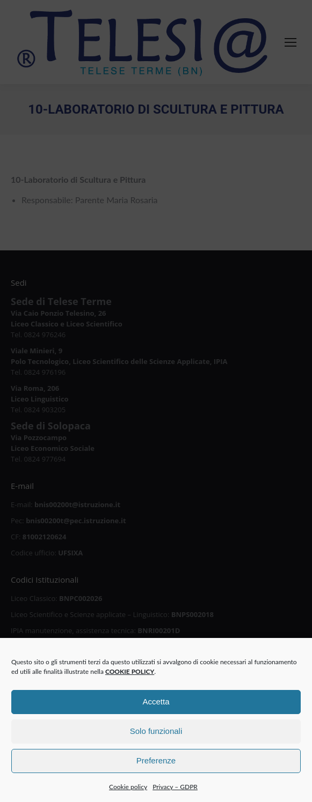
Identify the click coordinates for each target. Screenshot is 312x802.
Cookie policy (128, 791)
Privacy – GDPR (175, 791)
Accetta (155, 705)
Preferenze (156, 764)
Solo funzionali (156, 735)
